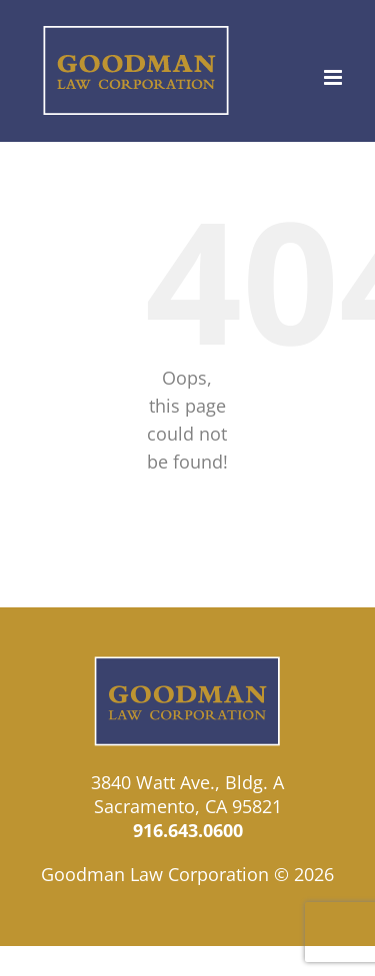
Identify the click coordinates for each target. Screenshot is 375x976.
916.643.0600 (188, 830)
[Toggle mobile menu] (334, 77)
